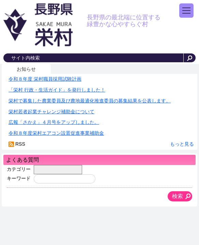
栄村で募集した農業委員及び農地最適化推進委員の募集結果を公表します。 (90, 100)
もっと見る (182, 144)
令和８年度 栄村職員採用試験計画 (45, 79)
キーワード (19, 178)
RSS (20, 144)
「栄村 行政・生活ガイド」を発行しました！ (57, 90)
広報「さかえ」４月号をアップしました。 (54, 122)
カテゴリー (19, 169)
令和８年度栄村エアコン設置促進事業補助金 (56, 133)
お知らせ (26, 69)
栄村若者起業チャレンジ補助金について (51, 111)
